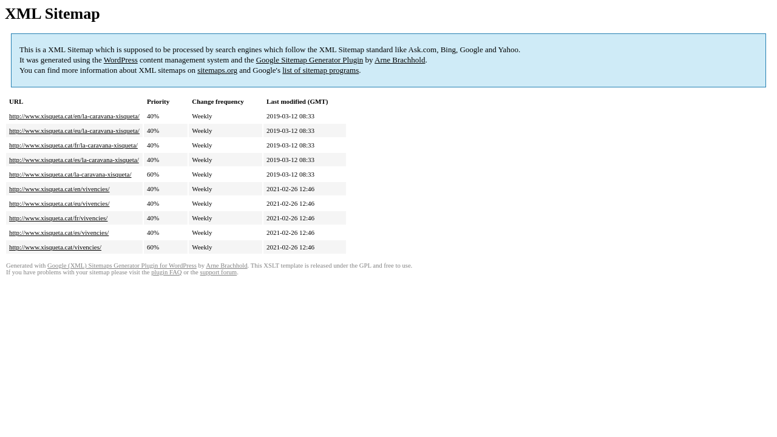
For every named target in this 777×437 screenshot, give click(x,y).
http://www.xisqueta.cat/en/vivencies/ (59, 188)
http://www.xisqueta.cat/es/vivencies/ (59, 232)
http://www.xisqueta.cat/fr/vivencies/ (58, 218)
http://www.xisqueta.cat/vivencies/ (55, 247)
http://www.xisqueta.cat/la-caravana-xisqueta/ (70, 174)
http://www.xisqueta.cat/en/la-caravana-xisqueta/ (74, 116)
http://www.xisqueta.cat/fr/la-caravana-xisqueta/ (73, 145)
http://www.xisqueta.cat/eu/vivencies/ (59, 203)
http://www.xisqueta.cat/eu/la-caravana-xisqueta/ (74, 130)
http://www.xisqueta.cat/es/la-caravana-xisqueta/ (74, 159)
